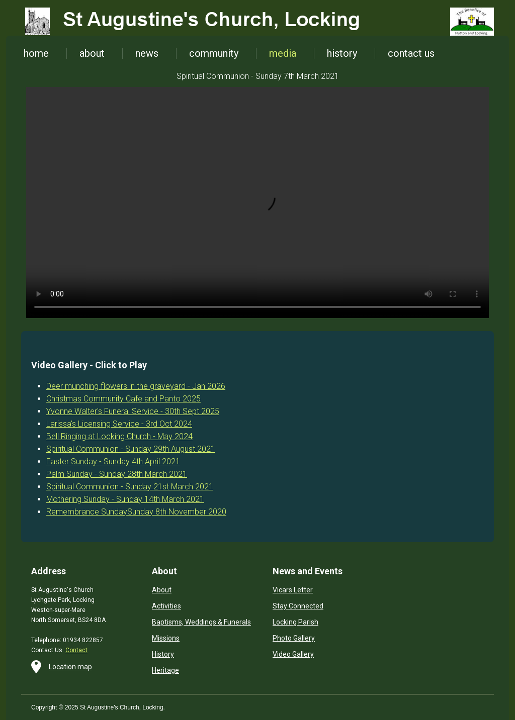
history (342, 53)
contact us (411, 53)
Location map (70, 667)
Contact (76, 650)
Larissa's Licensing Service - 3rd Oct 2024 (119, 424)
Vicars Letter (293, 590)
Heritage (165, 670)
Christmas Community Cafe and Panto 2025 (123, 398)
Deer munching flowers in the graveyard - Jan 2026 (135, 386)
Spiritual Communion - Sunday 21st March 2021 (129, 486)
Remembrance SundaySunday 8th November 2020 (136, 512)
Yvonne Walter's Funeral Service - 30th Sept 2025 (132, 411)
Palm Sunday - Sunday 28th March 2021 (116, 474)
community (213, 53)
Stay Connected (298, 606)
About (161, 590)
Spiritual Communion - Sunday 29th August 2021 (130, 449)
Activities (166, 606)
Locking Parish (295, 622)
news (146, 53)
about (92, 53)
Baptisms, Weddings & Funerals (201, 622)
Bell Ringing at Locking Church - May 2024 (119, 436)
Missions (166, 638)
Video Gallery (293, 654)
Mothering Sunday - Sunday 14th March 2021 (125, 499)
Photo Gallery (294, 638)
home (36, 53)
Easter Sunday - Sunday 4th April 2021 (113, 461)
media (282, 53)
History (163, 654)
